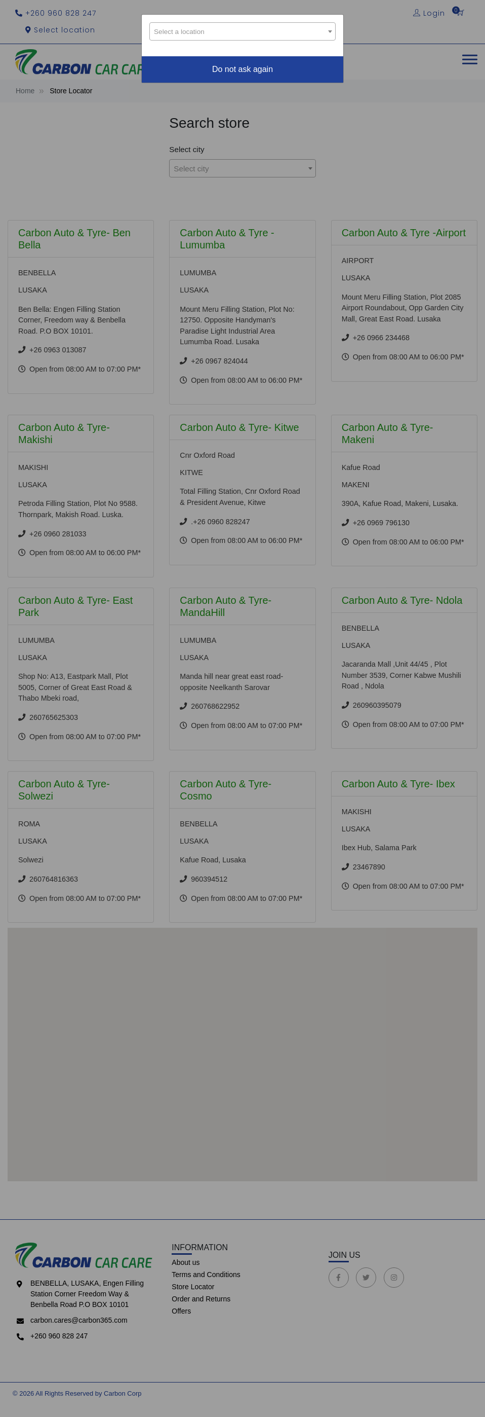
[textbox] (242, 33)
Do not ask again (242, 69)
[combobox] (242, 31)
